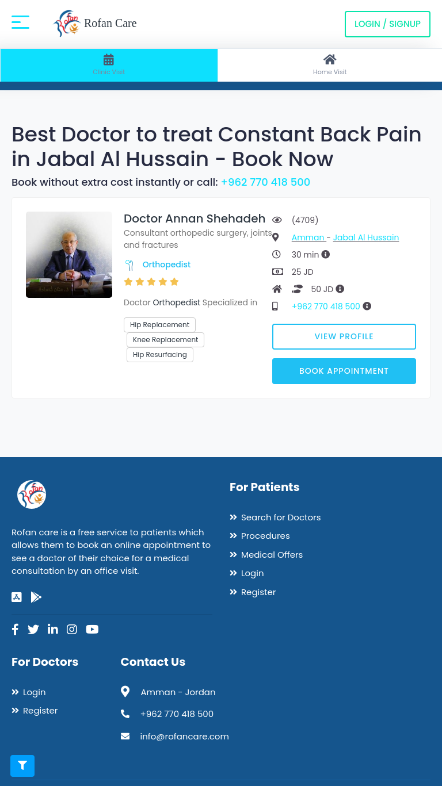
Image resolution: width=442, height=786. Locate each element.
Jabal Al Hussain (366, 237)
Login (252, 573)
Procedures (265, 536)
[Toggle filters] (22, 766)
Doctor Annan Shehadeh (194, 218)
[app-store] (17, 597)
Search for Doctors (281, 517)
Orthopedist (167, 264)
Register (258, 592)
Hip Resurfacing (160, 354)
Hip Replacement (159, 324)
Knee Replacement (165, 339)
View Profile (344, 336)
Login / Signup (388, 24)
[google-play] (36, 597)
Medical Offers (272, 555)
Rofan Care (94, 24)
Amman (309, 237)
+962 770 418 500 (265, 182)
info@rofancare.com (184, 736)
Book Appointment (344, 371)
